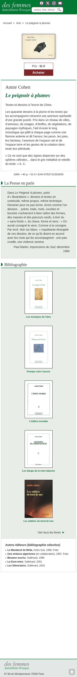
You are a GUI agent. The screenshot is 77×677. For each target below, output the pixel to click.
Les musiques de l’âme (38, 317)
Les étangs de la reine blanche (38, 471)
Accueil (7, 23)
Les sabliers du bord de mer (38, 521)
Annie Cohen (17, 87)
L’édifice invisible (38, 421)
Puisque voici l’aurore (38, 371)
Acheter (38, 72)
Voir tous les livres (49, 532)
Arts (18, 23)
